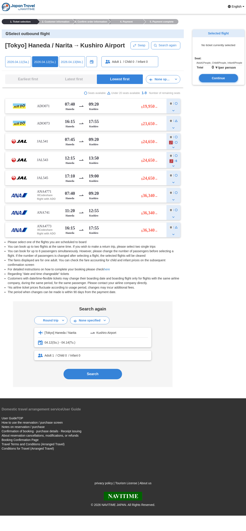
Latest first (74, 79)
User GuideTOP (12, 418)
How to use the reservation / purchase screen (32, 422)
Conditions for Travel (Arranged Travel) (28, 448)
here (107, 269)
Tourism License (126, 483)
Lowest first (120, 79)
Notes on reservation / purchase (23, 427)
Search (92, 374)
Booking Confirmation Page (20, 440)
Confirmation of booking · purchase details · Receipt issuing (41, 431)
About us (145, 483)
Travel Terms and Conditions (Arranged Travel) (33, 444)
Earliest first (28, 79)
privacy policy (103, 483)
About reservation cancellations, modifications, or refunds (40, 435)
